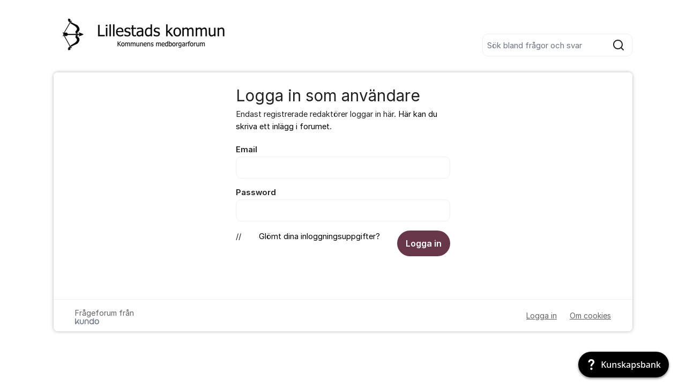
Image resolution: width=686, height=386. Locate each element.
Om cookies (590, 315)
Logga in (424, 243)
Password (256, 192)
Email (246, 149)
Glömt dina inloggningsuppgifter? (319, 236)
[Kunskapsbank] (623, 364)
